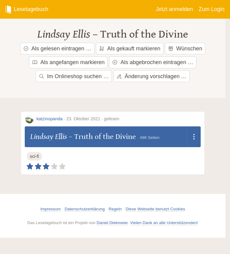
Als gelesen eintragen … (57, 48)
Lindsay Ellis (63, 34)
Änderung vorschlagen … (151, 76)
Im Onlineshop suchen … (74, 76)
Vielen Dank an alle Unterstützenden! (164, 222)
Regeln (115, 209)
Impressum (50, 209)
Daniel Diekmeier (112, 222)
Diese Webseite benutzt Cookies (155, 209)
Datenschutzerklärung (85, 209)
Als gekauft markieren (129, 48)
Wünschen (185, 48)
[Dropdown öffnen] (194, 136)
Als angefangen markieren (68, 62)
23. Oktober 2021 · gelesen (92, 118)
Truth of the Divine (144, 34)
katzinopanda (49, 118)
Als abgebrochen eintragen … (152, 62)
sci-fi (34, 156)
